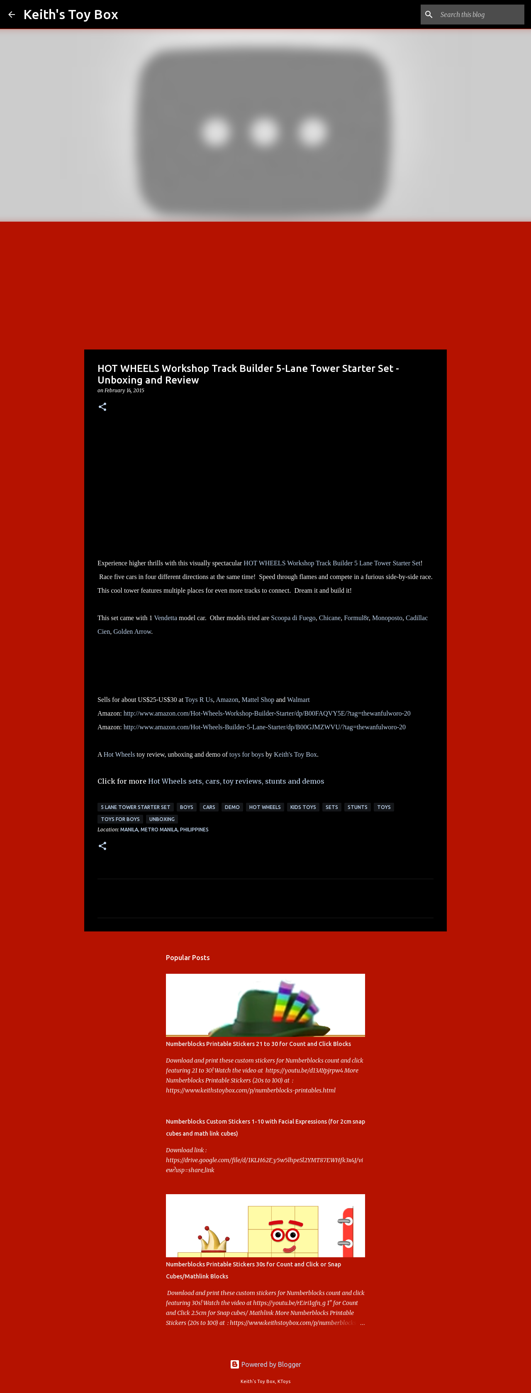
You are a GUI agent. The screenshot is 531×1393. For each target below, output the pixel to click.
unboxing (162, 819)
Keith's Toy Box (70, 14)
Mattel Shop (257, 699)
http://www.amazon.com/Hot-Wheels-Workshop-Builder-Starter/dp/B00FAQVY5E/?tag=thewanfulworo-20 (267, 713)
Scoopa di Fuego (293, 617)
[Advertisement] (265, 284)
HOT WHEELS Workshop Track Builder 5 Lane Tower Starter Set (332, 563)
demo (232, 807)
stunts (358, 807)
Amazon (227, 699)
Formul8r (356, 617)
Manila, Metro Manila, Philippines (164, 829)
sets (332, 807)
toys (384, 807)
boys (186, 807)
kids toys (303, 807)
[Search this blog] (480, 14)
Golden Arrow (132, 631)
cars (209, 807)
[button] (102, 407)
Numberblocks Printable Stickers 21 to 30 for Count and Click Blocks (258, 1044)
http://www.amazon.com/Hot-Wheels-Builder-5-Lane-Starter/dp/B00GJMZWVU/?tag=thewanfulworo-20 (265, 727)
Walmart (298, 699)
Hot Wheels (119, 754)
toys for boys (246, 754)
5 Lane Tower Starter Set (136, 807)
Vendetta (165, 617)
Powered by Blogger (265, 1364)
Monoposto (387, 617)
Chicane (330, 617)
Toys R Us (199, 699)
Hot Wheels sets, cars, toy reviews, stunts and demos (236, 781)
